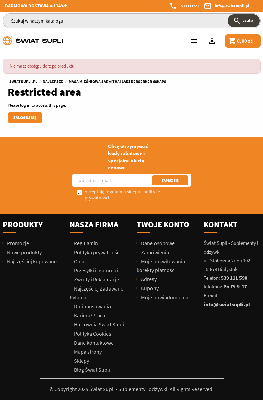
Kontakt (221, 224)
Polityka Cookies (92, 333)
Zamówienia (154, 252)
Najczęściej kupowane (31, 261)
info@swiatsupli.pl (232, 5)
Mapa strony (87, 351)
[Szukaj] (132, 20)
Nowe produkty (24, 252)
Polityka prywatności (97, 252)
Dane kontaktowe (93, 342)
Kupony (149, 288)
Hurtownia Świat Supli (98, 324)
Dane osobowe (157, 243)
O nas (80, 261)
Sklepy (81, 360)
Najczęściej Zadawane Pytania (96, 293)
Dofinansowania (92, 306)
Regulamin (85, 243)
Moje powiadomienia (164, 297)
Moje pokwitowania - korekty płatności (162, 265)
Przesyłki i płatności (95, 270)
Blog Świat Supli (91, 369)
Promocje (17, 243)
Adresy (148, 279)
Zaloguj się (25, 117)
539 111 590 (190, 5)
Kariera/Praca (89, 315)
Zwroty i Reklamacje (96, 279)
